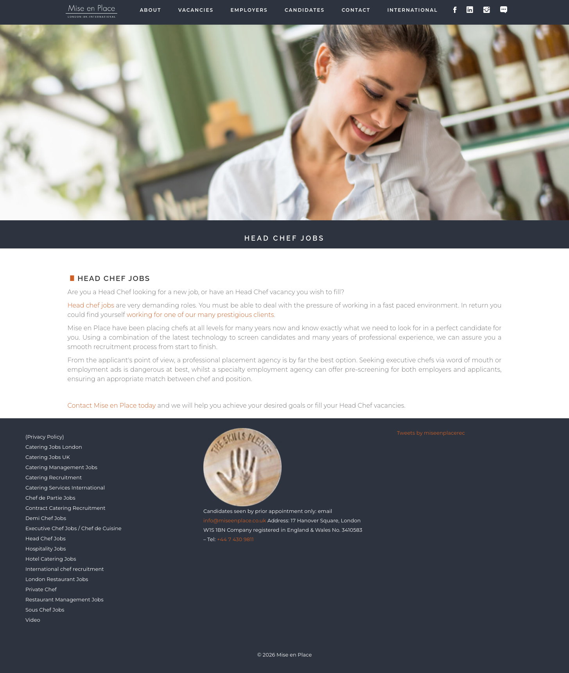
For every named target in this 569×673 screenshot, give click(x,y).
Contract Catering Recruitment (65, 508)
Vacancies (196, 10)
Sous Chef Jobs (45, 609)
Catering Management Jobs (61, 467)
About (150, 10)
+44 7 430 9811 (235, 539)
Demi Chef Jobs (45, 518)
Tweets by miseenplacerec (431, 433)
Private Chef (41, 589)
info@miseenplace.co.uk (234, 520)
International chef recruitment (64, 569)
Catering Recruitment (53, 477)
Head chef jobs (91, 305)
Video (32, 620)
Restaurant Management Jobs (64, 599)
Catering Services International (65, 487)
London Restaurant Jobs (56, 579)
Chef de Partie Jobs (50, 498)
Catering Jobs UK (47, 457)
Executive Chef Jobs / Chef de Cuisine (73, 528)
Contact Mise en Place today (112, 405)
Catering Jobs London (53, 447)
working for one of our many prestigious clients (200, 315)
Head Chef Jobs (45, 538)
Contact (356, 10)
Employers (249, 10)
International (413, 10)
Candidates (305, 10)
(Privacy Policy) (44, 437)
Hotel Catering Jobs (50, 559)
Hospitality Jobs (45, 548)
